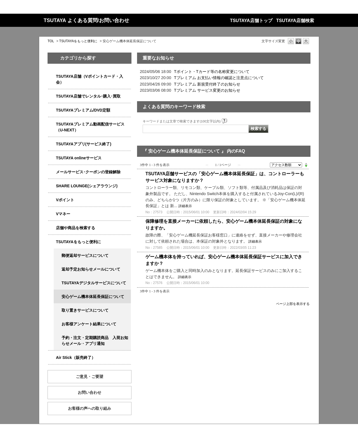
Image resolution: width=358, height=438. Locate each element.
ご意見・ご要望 (89, 376)
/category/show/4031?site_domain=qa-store (52, 110)
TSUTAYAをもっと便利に (78, 41)
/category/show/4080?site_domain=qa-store (52, 172)
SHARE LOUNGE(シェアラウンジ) (86, 186)
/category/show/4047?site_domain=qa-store (52, 76)
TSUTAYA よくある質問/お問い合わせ (86, 20)
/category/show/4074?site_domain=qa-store (52, 200)
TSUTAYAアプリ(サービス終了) (83, 144)
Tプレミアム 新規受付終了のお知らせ (207, 84)
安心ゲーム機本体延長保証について (93, 296)
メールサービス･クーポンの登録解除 (88, 172)
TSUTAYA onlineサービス (79, 158)
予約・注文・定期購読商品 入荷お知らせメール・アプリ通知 (95, 340)
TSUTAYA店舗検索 (295, 20)
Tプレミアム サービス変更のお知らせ (207, 90)
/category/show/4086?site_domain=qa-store (52, 228)
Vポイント (65, 200)
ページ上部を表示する (293, 304)
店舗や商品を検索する (75, 228)
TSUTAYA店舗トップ (251, 20)
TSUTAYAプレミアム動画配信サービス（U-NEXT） (90, 127)
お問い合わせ (89, 392)
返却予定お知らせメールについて (91, 269)
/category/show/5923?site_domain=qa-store (52, 124)
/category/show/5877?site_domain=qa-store (52, 186)
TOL (51, 41)
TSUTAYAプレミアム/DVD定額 (83, 110)
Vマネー (63, 214)
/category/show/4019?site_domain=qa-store (52, 144)
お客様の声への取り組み (89, 408)
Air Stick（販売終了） (75, 357)
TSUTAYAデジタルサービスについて (94, 283)
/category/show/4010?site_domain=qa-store (52, 158)
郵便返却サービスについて (85, 255)
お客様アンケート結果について (89, 324)
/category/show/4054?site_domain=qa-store (52, 96)
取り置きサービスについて (85, 310)
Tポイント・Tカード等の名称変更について (211, 71)
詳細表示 (185, 206)
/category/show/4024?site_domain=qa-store (52, 242)
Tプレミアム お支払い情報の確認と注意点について (219, 77)
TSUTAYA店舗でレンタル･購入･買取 (88, 96)
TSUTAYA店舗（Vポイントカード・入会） (89, 79)
